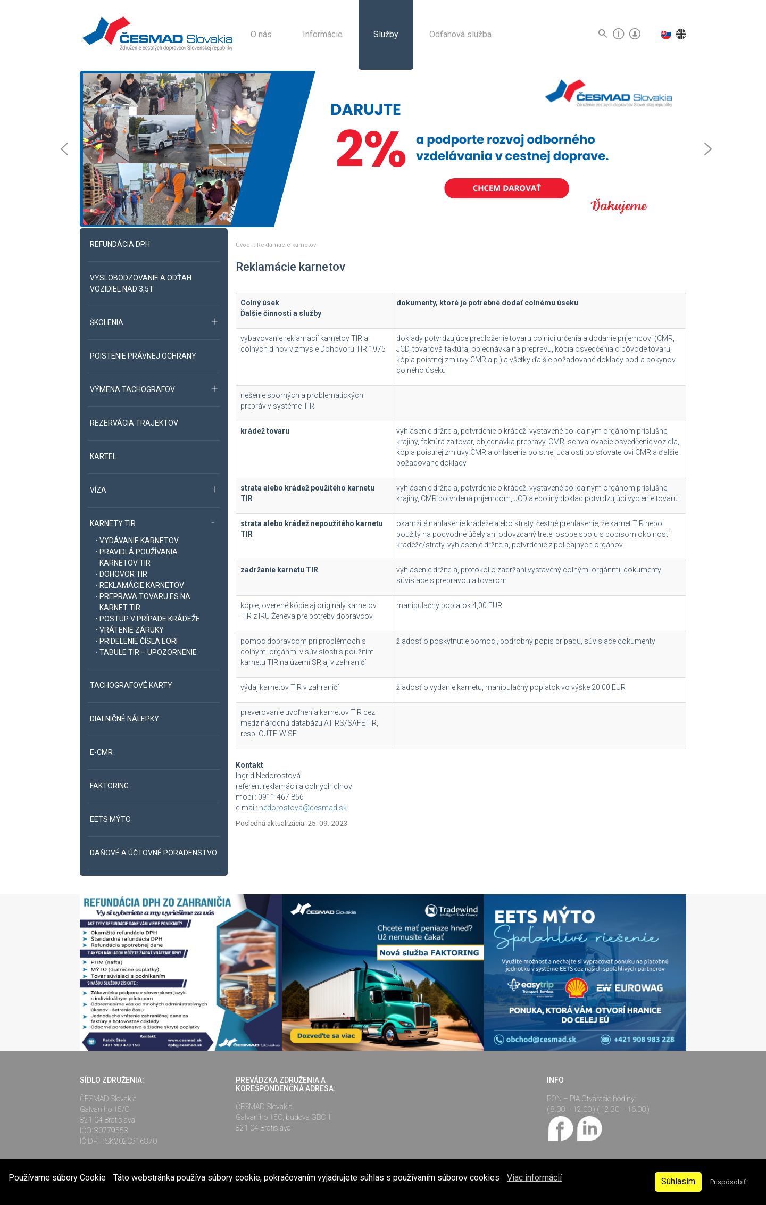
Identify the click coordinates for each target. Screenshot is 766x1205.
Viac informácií (534, 1178)
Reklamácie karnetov (286, 245)
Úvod (244, 245)
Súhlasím (678, 1181)
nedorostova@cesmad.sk (303, 807)
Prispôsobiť (728, 1182)
